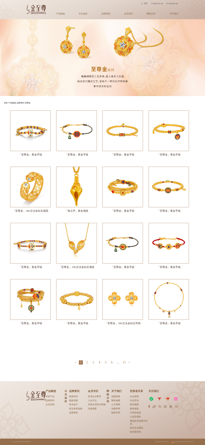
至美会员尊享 (94, 396)
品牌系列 (50, 400)
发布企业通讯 (136, 428)
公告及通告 (135, 416)
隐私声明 (115, 412)
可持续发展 (135, 412)
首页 (6, 103)
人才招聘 (115, 404)
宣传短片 (73, 404)
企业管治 (134, 400)
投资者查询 (135, 432)
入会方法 (92, 400)
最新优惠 (73, 400)
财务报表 (134, 408)
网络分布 (151, 13)
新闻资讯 (73, 396)
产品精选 (60, 13)
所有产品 (50, 396)
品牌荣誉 (73, 412)
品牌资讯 (105, 13)
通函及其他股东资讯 (139, 422)
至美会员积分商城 (97, 404)
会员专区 (128, 13)
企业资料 (134, 396)
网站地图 (115, 400)
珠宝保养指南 (75, 408)
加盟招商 (115, 396)
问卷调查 (92, 408)
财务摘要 (134, 404)
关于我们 (174, 13)
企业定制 (50, 404)
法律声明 (115, 408)
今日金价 (83, 13)
